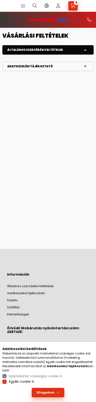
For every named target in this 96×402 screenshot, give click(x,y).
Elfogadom (45, 392)
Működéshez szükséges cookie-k (35, 376)
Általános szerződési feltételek (35, 50)
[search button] (34, 6)
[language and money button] (46, 6)
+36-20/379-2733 (89, 19)
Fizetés (12, 300)
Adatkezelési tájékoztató (30, 66)
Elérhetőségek (18, 314)
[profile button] (58, 6)
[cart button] (73, 6)
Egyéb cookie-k (21, 381)
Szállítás (13, 307)
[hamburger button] (23, 6)
